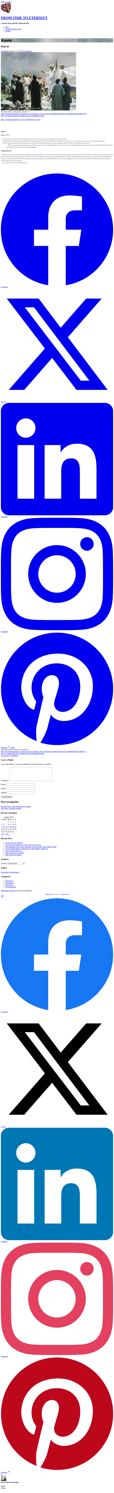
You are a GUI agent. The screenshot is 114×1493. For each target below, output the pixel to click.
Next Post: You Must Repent (11, 811)
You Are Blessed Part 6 (13, 853)
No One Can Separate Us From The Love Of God (23, 847)
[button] (11, 748)
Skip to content (6, 2)
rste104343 (5, 51)
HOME (8, 31)
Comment (5, 783)
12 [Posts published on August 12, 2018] (2, 829)
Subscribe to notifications (10, 875)
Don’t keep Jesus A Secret (14, 855)
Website (4, 795)
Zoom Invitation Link (13, 29)
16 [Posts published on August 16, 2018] (11, 829)
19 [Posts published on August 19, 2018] (2, 832)
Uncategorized (10, 890)
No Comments (26, 51)
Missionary (9, 887)
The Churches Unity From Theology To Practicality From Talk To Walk (30, 849)
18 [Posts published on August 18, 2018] (15, 829)
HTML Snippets (49, 897)
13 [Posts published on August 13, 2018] (4, 829)
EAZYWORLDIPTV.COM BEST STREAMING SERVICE (26, 851)
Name (3, 787)
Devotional (5, 756)
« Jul (2, 837)
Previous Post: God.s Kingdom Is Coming (16, 809)
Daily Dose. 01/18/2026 (13, 845)
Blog (7, 27)
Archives (4, 866)
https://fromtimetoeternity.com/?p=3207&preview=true (20, 120)
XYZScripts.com (64, 897)
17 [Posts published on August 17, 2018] (13, 829)
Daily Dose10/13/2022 (13, 857)
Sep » (8, 837)
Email (3, 791)
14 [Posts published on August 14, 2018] (6, 829)
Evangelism (14, 756)
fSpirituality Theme (8, 893)
